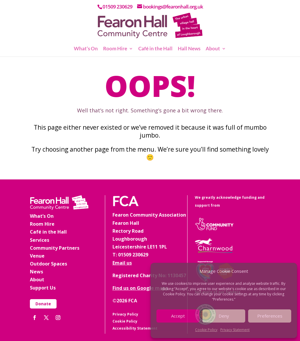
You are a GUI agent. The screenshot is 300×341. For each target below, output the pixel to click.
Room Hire (115, 49)
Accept (178, 316)
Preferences (269, 316)
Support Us (43, 288)
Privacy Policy (125, 314)
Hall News (189, 49)
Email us (122, 263)
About (213, 49)
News (36, 271)
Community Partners (54, 248)
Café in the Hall (155, 49)
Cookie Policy (206, 329)
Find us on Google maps (140, 288)
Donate (43, 303)
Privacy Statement (235, 329)
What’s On (86, 49)
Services (39, 240)
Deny (224, 316)
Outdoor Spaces (48, 264)
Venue (37, 256)
